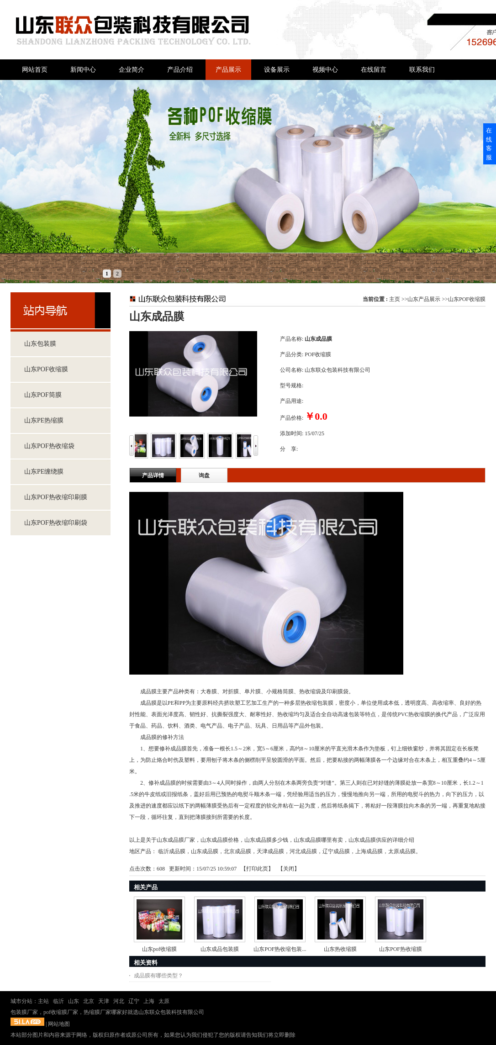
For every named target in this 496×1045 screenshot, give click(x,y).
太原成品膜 (402, 851)
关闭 (288, 869)
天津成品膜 (270, 851)
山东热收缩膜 (340, 949)
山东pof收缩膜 (159, 949)
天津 (103, 1001)
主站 (43, 1001)
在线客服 (489, 144)
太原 (163, 1001)
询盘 (204, 475)
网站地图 (59, 1024)
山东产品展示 (423, 299)
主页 (394, 299)
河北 (118, 1001)
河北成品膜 (303, 851)
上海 (148, 1001)
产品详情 (153, 475)
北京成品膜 (237, 851)
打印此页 (257, 869)
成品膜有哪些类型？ (158, 975)
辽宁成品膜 (336, 851)
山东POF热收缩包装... (279, 949)
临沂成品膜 (171, 851)
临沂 (58, 1001)
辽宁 (133, 1001)
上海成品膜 (369, 851)
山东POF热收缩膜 (400, 949)
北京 (88, 1001)
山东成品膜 (204, 851)
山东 (73, 1001)
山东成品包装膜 (220, 949)
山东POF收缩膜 (466, 299)
